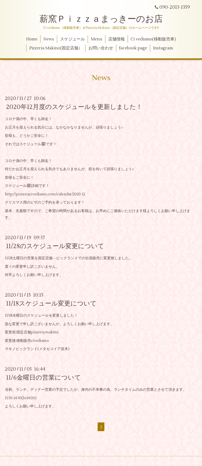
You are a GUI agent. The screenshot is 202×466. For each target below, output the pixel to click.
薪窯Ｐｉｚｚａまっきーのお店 (105, 19)
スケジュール (72, 39)
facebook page (133, 48)
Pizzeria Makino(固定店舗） (55, 48)
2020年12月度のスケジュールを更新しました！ (74, 107)
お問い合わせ (100, 48)
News (48, 39)
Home (32, 39)
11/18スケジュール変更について (51, 303)
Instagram (163, 48)
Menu (96, 39)
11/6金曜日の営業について (43, 378)
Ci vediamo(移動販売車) (153, 39)
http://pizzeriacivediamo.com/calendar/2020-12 (45, 194)
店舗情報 (116, 39)
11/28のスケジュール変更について (55, 246)
